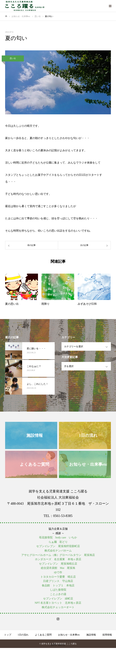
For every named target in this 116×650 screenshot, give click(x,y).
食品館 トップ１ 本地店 (58, 585)
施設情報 (91, 634)
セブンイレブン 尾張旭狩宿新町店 (58, 546)
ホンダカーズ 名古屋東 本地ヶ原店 (58, 559)
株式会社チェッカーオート (58, 607)
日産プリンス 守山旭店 (58, 581)
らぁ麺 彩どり (58, 541)
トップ (7, 634)
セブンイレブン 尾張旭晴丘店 (58, 563)
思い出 (13, 58)
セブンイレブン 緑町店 (58, 598)
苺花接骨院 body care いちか (58, 537)
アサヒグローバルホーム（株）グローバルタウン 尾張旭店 (58, 555)
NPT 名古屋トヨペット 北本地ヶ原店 (58, 602)
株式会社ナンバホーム (58, 550)
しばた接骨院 (58, 589)
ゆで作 (58, 572)
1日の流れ (23, 634)
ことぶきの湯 (58, 594)
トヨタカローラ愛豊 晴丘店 (58, 576)
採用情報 (107, 634)
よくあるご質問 (43, 634)
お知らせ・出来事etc (69, 634)
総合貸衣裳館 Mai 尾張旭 (58, 567)
